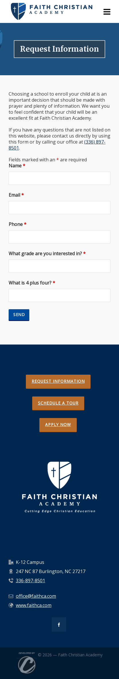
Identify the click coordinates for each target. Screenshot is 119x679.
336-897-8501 (30, 580)
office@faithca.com (36, 596)
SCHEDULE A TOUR (58, 403)
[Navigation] (106, 11)
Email (16, 195)
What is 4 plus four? (32, 283)
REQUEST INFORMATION (58, 381)
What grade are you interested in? (47, 254)
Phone (17, 224)
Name (17, 166)
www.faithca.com (33, 605)
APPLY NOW (58, 424)
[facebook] (59, 624)
